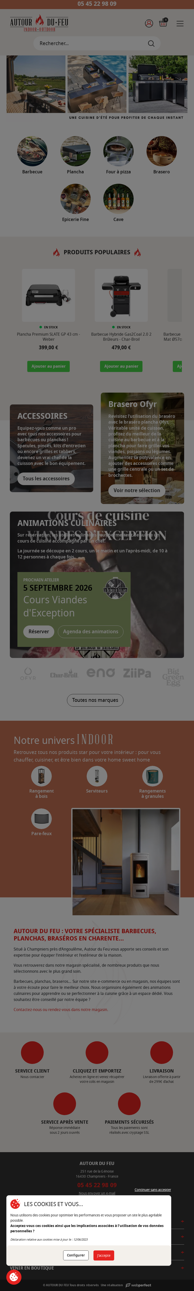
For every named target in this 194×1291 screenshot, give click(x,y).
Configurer (76, 1255)
